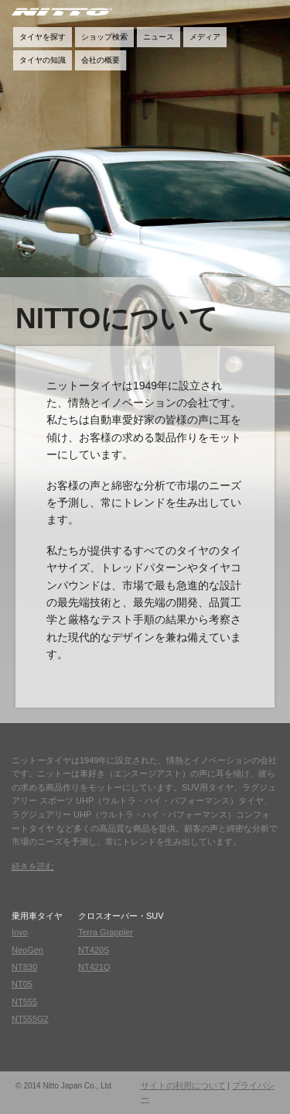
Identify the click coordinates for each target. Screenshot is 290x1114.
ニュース (158, 37)
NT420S (93, 950)
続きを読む (33, 866)
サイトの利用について (183, 1085)
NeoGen (27, 950)
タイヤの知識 (42, 60)
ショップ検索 (104, 37)
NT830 (24, 967)
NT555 (24, 1001)
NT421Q (94, 967)
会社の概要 (100, 60)
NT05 (22, 984)
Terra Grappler (105, 932)
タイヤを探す (42, 37)
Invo (20, 932)
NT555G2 (30, 1018)
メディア (204, 37)
